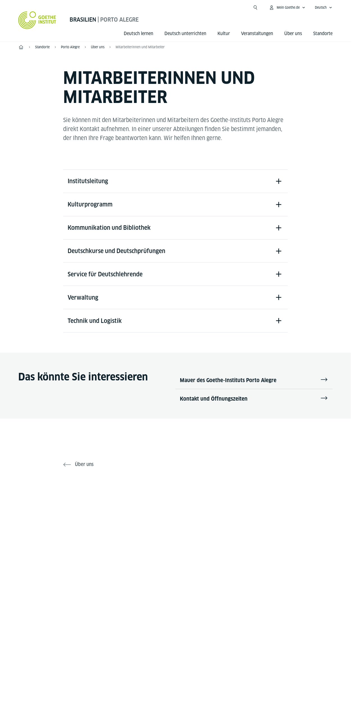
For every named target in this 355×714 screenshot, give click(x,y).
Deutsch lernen (138, 33)
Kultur (223, 33)
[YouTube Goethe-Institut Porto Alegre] (175, 528)
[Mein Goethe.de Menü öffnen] (287, 7)
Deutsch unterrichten (185, 33)
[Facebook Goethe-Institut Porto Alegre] (157, 528)
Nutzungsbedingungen (233, 680)
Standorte (323, 33)
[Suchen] (255, 7)
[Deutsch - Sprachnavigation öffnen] (324, 7)
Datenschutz (187, 680)
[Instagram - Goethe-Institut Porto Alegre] (193, 528)
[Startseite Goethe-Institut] (37, 20)
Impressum (153, 680)
